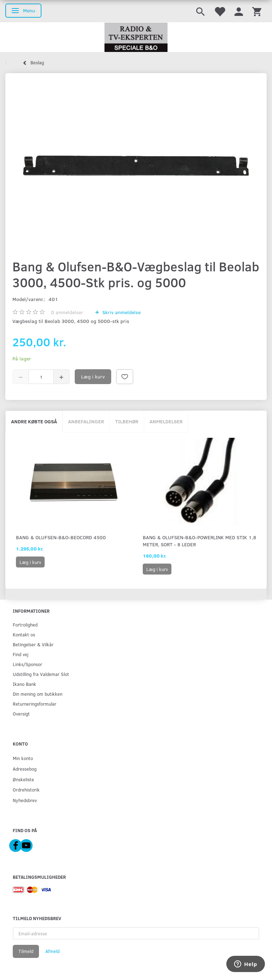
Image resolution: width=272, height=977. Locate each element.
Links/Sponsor (27, 664)
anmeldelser (67, 312)
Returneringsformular (34, 704)
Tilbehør (126, 421)
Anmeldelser (166, 421)
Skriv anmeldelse (121, 312)
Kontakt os (24, 634)
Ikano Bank (24, 684)
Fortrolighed (25, 625)
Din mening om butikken (37, 694)
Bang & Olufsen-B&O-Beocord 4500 (61, 537)
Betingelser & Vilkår (33, 644)
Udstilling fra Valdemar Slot (41, 674)
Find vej (20, 654)
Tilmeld (25, 951)
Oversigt (21, 714)
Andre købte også (34, 421)
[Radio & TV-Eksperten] (136, 37)
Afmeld (52, 951)
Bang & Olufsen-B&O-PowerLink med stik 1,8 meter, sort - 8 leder (199, 541)
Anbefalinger (86, 421)
